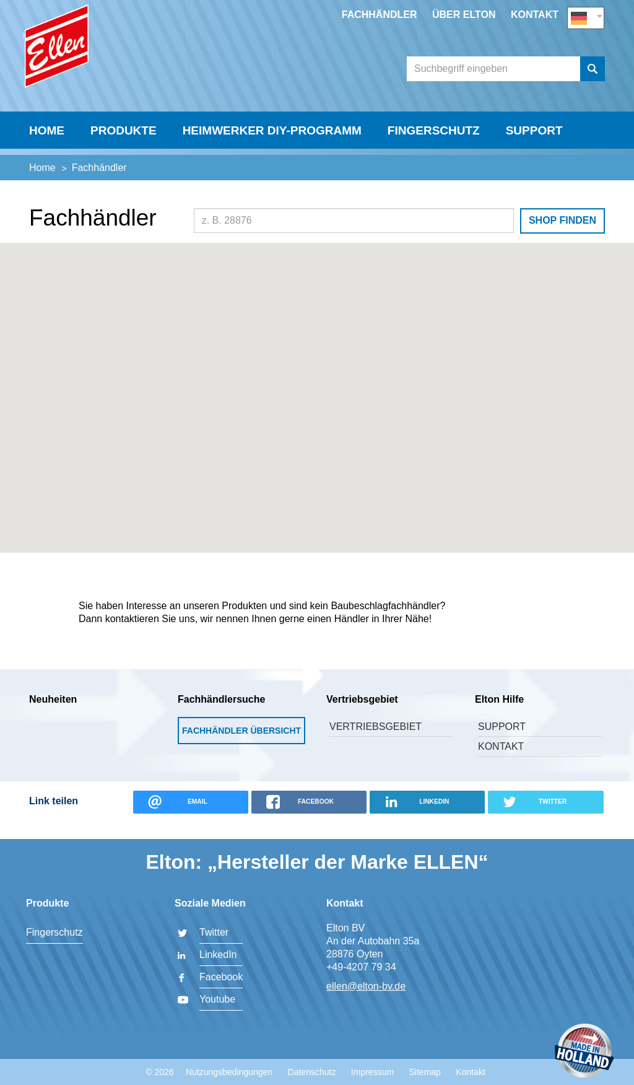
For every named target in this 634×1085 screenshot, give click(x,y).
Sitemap (425, 1072)
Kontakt (534, 14)
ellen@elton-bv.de (366, 986)
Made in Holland (584, 1052)
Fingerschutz (434, 152)
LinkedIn (218, 954)
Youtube (217, 999)
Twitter (213, 932)
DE (586, 16)
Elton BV (116, 59)
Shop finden (562, 236)
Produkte (123, 152)
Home (46, 152)
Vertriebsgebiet (375, 742)
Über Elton (464, 14)
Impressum (372, 1072)
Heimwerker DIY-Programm (272, 152)
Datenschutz (312, 1072)
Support (534, 152)
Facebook (221, 977)
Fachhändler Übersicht (241, 747)
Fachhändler (379, 14)
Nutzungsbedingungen (229, 1072)
